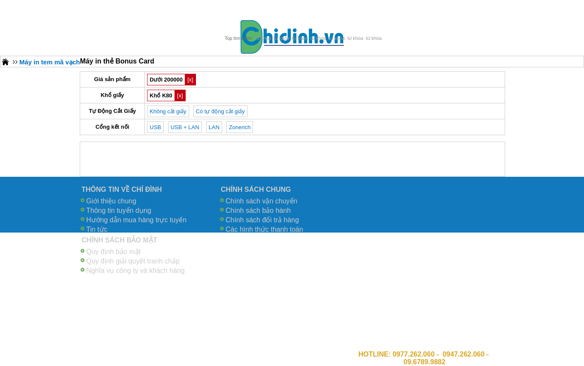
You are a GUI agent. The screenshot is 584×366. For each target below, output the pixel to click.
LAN (214, 127)
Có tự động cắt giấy (220, 111)
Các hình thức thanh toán (264, 229)
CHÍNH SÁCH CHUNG (256, 189)
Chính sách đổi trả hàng (262, 220)
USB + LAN (185, 127)
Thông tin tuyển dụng (118, 210)
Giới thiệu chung (111, 201)
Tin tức (97, 229)
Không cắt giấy (168, 111)
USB (155, 127)
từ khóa (263, 38)
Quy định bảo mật (113, 251)
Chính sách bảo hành (258, 210)
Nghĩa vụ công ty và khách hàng (135, 270)
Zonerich (240, 127)
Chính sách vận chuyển (261, 201)
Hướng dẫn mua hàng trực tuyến (136, 220)
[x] (190, 79)
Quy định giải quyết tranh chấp (133, 261)
